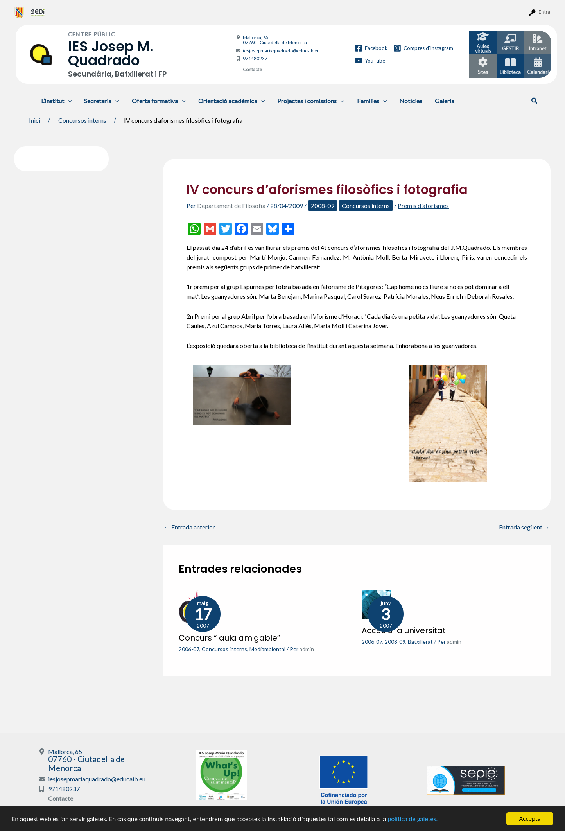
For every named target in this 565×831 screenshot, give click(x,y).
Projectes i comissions (310, 101)
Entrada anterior (189, 527)
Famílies (372, 101)
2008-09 (322, 205)
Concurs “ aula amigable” (229, 637)
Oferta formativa (159, 101)
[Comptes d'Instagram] (423, 48)
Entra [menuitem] (544, 12)
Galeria (444, 100)
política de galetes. (412, 819)
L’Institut (56, 101)
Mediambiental (267, 649)
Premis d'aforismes (423, 205)
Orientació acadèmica (231, 101)
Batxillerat (420, 641)
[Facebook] (371, 48)
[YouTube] (370, 61)
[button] (534, 101)
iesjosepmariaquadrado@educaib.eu (281, 51)
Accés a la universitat (404, 630)
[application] (68, 101)
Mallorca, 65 (275, 39)
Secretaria (101, 101)
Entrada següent (524, 527)
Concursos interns (366, 205)
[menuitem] (19, 12)
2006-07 (189, 649)
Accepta (529, 819)
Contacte (252, 69)
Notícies (410, 100)
